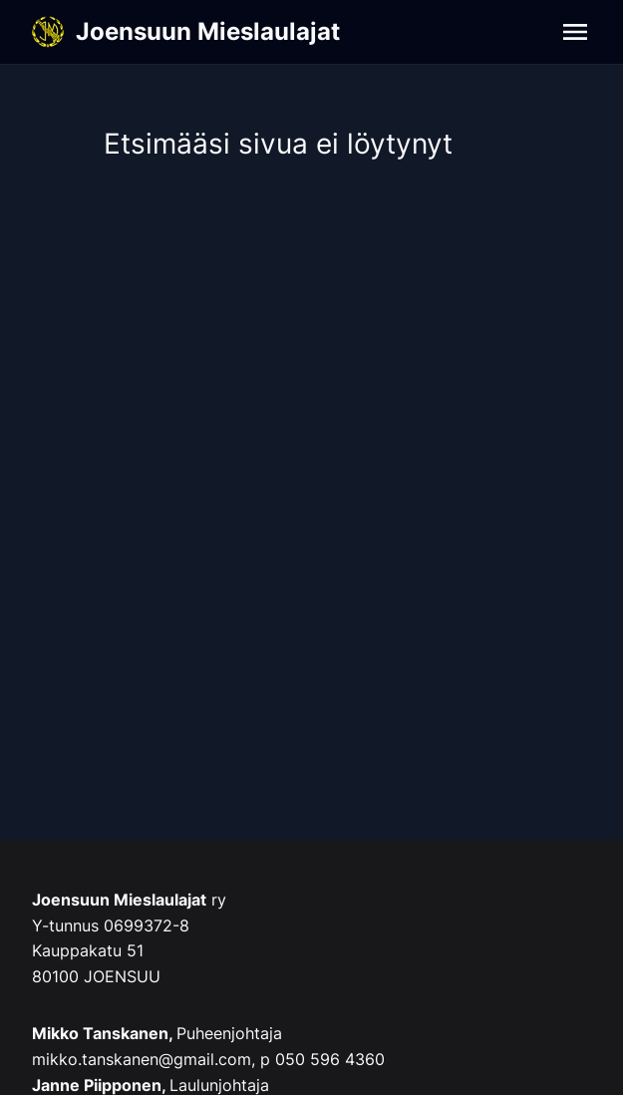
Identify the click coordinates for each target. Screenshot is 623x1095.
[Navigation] (575, 32)
